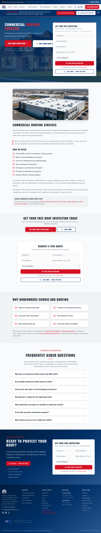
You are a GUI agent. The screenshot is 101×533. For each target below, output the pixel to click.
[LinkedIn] (6, 513)
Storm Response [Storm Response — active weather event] (45, 7)
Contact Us (85, 510)
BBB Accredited (85, 530)
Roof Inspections (27, 503)
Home (10, 7)
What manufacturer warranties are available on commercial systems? (50, 404)
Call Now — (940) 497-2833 (74, 72)
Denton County (45, 201)
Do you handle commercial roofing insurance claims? (50, 381)
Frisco (60, 201)
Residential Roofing (28, 495)
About (15, 7)
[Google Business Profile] (9, 513)
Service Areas (33, 7)
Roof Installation (27, 500)
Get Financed (86, 500)
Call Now (78, 7)
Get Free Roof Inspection (74, 63)
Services (22, 7)
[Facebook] (3, 513)
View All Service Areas (50, 513)
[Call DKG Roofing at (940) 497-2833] (74, 72)
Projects (55, 7)
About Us (85, 493)
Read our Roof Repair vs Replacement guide (61, 331)
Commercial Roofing (28, 493)
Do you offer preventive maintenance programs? (50, 412)
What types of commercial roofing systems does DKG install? (50, 374)
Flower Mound (72, 201)
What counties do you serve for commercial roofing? (50, 420)
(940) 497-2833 (93, 2)
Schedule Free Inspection (86, 13)
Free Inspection (92, 7)
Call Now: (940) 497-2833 (66, 13)
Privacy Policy (83, 67)
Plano (65, 201)
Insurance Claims (87, 503)
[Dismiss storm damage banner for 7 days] (98, 12)
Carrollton (45, 508)
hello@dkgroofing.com (10, 509)
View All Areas (47, 510)
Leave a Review (87, 508)
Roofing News (86, 498)
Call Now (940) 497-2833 (47, 43)
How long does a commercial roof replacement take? (50, 397)
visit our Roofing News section (49, 333)
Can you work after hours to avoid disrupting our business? (50, 389)
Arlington (45, 495)
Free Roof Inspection (18, 43)
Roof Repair (25, 498)
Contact (69, 7)
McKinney (45, 503)
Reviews (62, 7)
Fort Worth (54, 201)
